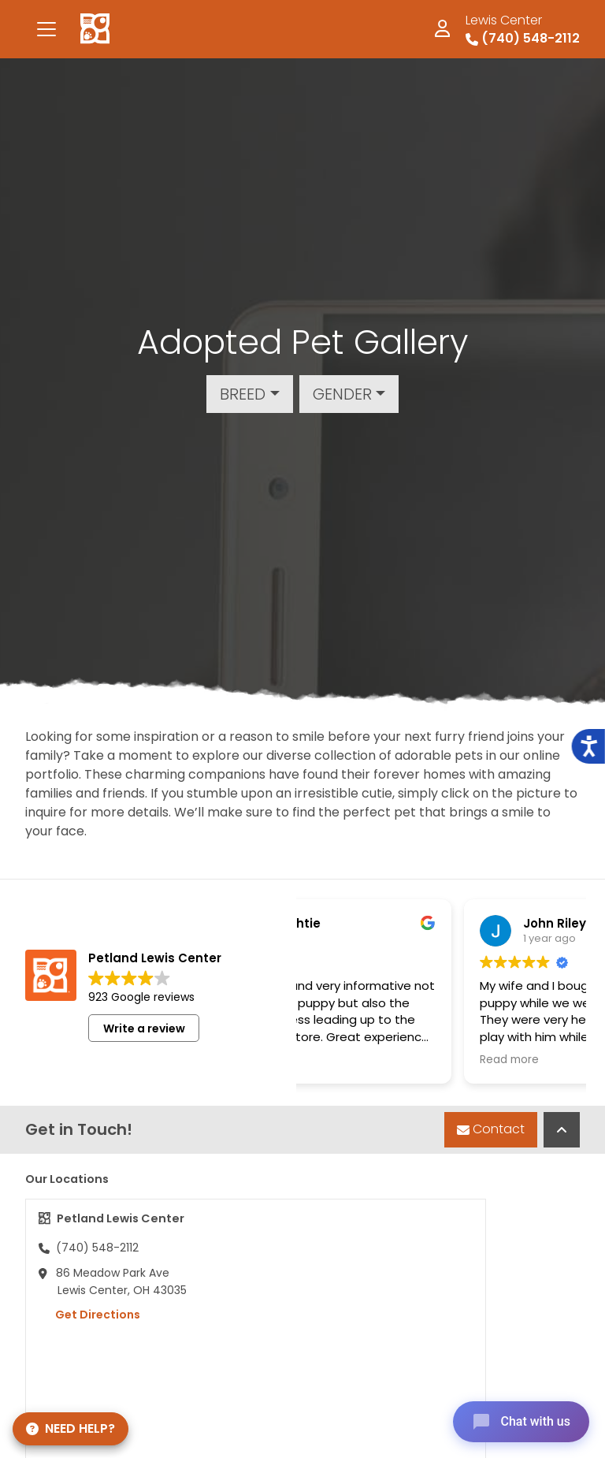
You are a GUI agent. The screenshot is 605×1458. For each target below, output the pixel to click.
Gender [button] (342, 394)
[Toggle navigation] (46, 29)
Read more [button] (414, 1060)
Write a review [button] (144, 1028)
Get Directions (89, 1314)
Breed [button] (242, 394)
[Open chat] (521, 1421)
